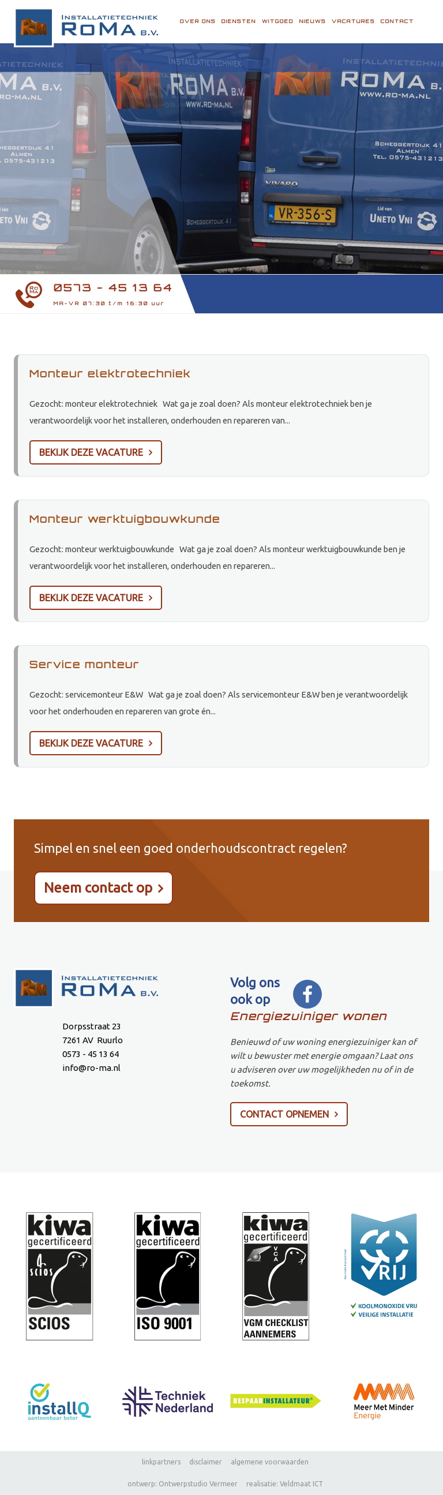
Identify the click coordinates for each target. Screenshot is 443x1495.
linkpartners (161, 1462)
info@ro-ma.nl (91, 1068)
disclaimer (205, 1462)
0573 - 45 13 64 (113, 287)
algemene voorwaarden (270, 1462)
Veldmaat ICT (301, 1483)
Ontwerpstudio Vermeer (198, 1483)
